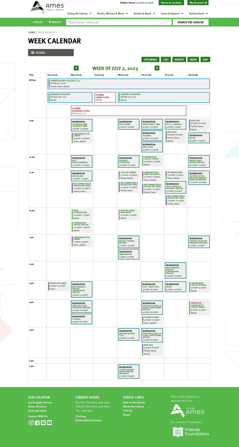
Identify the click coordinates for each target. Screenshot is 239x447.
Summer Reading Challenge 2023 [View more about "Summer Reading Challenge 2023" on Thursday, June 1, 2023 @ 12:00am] (65, 81)
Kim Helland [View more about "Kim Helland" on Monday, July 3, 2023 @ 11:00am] (77, 176)
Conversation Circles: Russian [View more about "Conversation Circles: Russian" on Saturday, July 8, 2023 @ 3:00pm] (198, 284)
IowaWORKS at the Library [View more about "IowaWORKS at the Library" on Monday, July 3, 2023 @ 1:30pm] (81, 238)
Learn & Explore (170, 13)
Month (179, 59)
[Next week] (157, 68)
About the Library (133, 406)
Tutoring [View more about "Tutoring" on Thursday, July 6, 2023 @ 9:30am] (147, 136)
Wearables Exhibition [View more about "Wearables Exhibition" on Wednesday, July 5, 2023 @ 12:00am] (130, 94)
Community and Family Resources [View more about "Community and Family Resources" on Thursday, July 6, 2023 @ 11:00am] (152, 173)
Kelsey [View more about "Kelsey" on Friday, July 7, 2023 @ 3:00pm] (169, 287)
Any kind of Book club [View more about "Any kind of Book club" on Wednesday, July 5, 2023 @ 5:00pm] (127, 334)
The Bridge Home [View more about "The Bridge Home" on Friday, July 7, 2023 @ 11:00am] (174, 172)
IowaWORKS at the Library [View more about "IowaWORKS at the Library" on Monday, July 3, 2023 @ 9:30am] (81, 135)
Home (32, 32)
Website (56, 22)
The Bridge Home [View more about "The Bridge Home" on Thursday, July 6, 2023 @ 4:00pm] (151, 317)
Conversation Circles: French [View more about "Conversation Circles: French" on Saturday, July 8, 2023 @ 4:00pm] (198, 306)
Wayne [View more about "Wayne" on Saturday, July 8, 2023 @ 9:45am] (192, 138)
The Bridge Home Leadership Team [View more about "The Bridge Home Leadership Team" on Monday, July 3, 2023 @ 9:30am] (79, 125)
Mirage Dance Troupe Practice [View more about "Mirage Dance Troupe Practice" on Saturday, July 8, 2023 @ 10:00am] (197, 161)
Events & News (142, 13)
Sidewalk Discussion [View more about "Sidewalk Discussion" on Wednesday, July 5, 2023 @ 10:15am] (124, 161)
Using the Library (77, 13)
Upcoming (150, 59)
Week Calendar (46, 32)
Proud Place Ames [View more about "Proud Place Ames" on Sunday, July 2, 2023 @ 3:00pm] (58, 283)
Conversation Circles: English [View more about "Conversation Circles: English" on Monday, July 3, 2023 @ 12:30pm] (80, 224)
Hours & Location (171, 2)
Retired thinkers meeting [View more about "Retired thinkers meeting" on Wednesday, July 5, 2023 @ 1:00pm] (126, 242)
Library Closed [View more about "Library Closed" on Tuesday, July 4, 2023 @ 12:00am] (102, 97)
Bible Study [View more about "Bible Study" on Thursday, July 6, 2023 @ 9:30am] (148, 147)
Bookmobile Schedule (89, 420)
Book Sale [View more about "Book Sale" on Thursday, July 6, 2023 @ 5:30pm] (148, 345)
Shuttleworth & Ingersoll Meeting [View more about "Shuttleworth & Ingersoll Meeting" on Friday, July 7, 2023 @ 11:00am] (174, 187)
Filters (37, 53)
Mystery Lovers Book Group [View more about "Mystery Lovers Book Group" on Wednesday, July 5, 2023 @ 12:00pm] (127, 211)
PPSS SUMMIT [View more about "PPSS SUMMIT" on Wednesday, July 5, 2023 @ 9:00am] (125, 124)
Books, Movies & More (110, 13)
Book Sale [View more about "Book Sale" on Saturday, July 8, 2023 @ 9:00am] (195, 120)
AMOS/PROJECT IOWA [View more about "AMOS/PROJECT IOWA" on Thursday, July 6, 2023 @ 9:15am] (151, 124)
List (165, 59)
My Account (197, 2)
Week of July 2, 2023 (115, 68)
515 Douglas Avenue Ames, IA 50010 (40, 404)
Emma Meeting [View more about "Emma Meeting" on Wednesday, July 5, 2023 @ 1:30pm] (125, 254)
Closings (81, 416)
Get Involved (196, 13)
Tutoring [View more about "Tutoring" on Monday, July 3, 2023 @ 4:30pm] (76, 319)
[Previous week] (76, 68)
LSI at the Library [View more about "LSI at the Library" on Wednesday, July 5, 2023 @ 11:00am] (128, 172)
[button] (138, 2)
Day (205, 59)
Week (193, 59)
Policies (128, 410)
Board (126, 414)
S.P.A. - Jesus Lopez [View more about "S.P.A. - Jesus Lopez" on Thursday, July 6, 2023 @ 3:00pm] (151, 287)
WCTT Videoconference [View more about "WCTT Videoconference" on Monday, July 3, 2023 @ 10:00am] (80, 161)
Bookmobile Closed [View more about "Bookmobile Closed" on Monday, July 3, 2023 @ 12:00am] (81, 111)
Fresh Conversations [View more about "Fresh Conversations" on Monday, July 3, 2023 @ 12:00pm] (80, 211)
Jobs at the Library (134, 402)
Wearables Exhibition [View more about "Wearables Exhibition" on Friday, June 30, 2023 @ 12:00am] (60, 94)
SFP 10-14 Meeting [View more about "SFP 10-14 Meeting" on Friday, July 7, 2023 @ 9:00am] (174, 124)
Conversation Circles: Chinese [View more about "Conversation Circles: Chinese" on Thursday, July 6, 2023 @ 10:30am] (151, 158)
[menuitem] (198, 2)
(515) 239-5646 (37, 410)
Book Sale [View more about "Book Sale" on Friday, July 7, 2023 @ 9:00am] (171, 132)
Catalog (38, 22)
